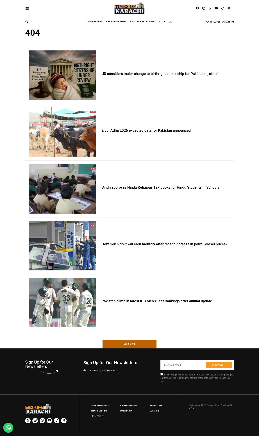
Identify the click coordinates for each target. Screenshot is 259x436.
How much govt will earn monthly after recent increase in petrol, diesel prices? (165, 244)
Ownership (154, 411)
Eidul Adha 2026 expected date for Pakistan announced (146, 130)
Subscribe (217, 365)
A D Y (191, 408)
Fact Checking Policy (100, 405)
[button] (27, 8)
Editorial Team (156, 405)
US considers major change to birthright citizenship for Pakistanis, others (161, 74)
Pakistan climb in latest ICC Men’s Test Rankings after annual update (157, 301)
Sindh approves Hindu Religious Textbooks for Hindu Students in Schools (160, 187)
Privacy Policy (97, 416)
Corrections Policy (128, 405)
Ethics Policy (126, 411)
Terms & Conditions (100, 411)
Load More (129, 344)
